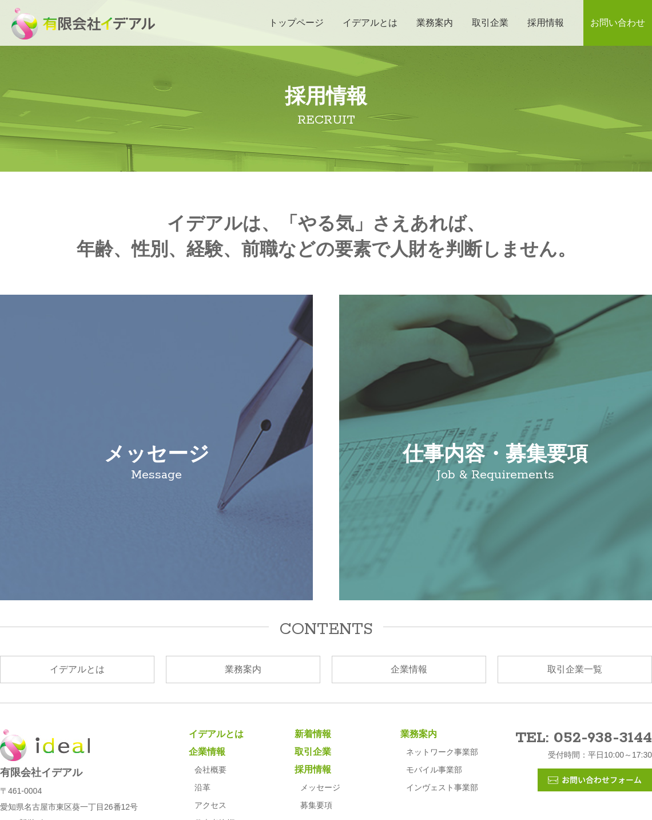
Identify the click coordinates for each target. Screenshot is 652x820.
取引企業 (490, 22)
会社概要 (210, 769)
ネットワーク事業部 (442, 751)
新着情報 (313, 734)
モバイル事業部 (434, 769)
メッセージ (320, 787)
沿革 (202, 787)
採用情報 (545, 22)
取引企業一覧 (574, 669)
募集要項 (316, 805)
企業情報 (409, 669)
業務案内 (434, 22)
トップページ (296, 22)
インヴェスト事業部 (442, 787)
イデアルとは (370, 22)
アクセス (210, 805)
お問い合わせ (617, 22)
